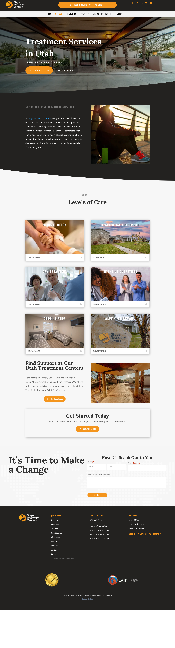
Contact (54, 550)
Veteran (54, 541)
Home (50, 14)
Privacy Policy (87, 599)
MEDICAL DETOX (55, 224)
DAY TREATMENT (55, 271)
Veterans (108, 14)
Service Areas (56, 533)
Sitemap (54, 554)
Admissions (98, 14)
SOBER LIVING (54, 318)
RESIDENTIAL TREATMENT (120, 224)
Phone (134, 463)
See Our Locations (55, 399)
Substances (55, 524)
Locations (85, 14)
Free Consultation (39, 70)
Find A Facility (66, 70)
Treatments (71, 14)
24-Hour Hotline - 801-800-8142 (86, 4)
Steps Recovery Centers (39, 118)
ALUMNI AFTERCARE (120, 318)
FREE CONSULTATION (88, 429)
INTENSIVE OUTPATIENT (120, 271)
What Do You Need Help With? (99, 475)
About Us (121, 14)
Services (58, 14)
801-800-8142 (96, 520)
